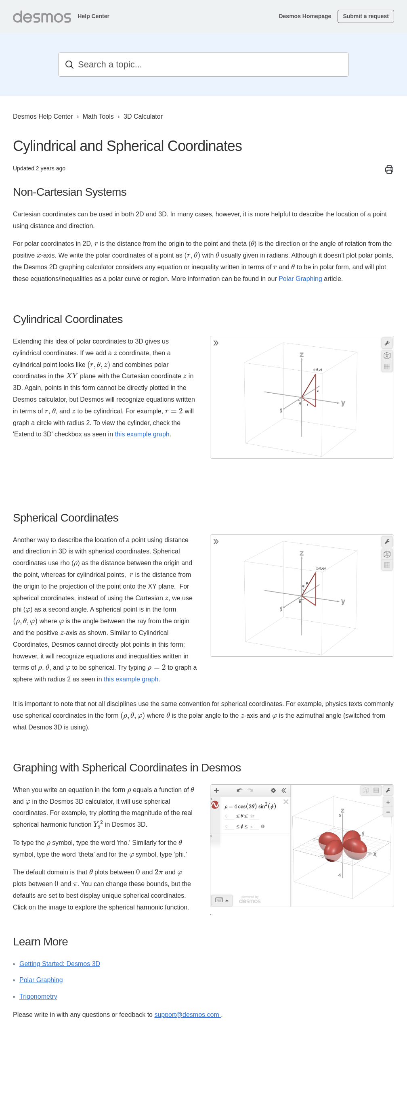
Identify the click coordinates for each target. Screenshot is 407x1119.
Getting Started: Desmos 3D (59, 963)
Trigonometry (38, 996)
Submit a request (366, 16)
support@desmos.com (187, 1014)
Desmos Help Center (43, 116)
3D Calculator (143, 116)
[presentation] (96, 244)
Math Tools (98, 116)
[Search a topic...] (203, 64)
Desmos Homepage (305, 16)
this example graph (142, 434)
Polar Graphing (300, 278)
